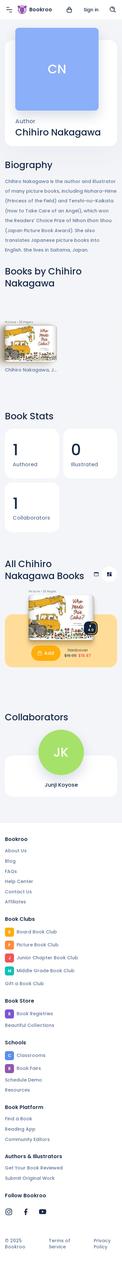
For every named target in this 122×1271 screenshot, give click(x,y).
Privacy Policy (102, 1244)
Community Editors (27, 1139)
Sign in (91, 9)
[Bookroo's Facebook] (26, 1212)
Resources (17, 1090)
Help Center (19, 881)
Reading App (20, 1129)
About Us (16, 850)
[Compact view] (109, 574)
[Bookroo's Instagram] (9, 1212)
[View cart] (69, 9)
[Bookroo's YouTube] (42, 1212)
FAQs (11, 871)
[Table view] (96, 574)
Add (46, 653)
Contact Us (18, 892)
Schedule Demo (23, 1080)
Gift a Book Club (24, 983)
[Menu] (9, 9)
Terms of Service (59, 1244)
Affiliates (15, 902)
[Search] (113, 9)
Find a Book (18, 1118)
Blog (10, 861)
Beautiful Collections (29, 1025)
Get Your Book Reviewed (34, 1168)
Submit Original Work (30, 1178)
